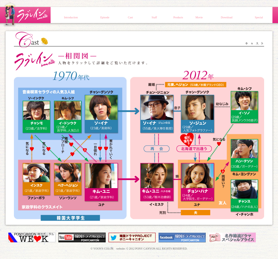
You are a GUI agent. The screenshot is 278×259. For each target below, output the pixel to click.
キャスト (130, 15)
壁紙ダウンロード (226, 15)
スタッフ (154, 15)
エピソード (104, 15)
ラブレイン (25, 14)
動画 (199, 15)
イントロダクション (71, 15)
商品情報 (178, 15)
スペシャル (258, 15)
